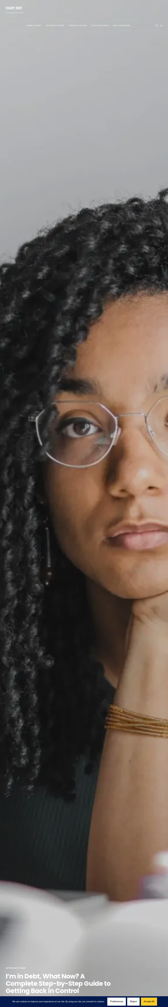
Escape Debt (14, 8)
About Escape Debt (121, 25)
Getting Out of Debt (55, 25)
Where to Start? (34, 25)
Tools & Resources (100, 25)
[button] (161, 25)
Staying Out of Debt (78, 25)
